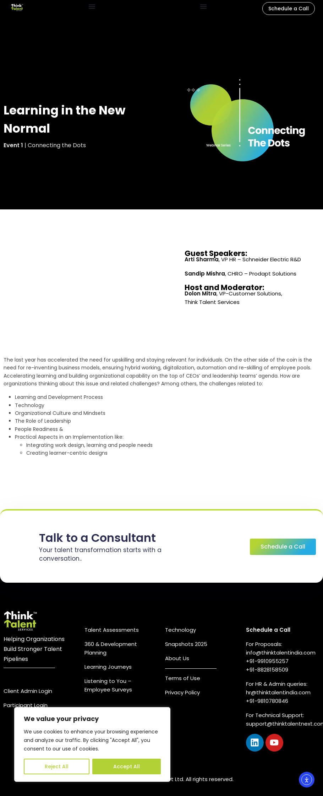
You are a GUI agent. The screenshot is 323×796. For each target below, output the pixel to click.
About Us (177, 658)
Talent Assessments (111, 630)
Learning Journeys (108, 667)
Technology (180, 630)
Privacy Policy (182, 692)
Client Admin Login (28, 691)
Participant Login (26, 705)
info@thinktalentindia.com (281, 652)
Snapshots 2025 (186, 644)
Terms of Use (182, 678)
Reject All (57, 766)
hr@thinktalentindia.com (279, 692)
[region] (92, 744)
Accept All (126, 766)
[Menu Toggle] (91, 6)
